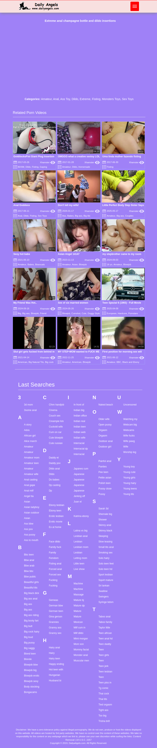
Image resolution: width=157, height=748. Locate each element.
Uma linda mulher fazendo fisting (121, 156)
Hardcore (122, 313)
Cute (84, 313)
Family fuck (55, 547)
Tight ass (103, 710)
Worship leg (129, 452)
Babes (70, 216)
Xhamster (47, 162)
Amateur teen (31, 463)
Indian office (80, 415)
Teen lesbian (105, 671)
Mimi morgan (81, 638)
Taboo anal (105, 616)
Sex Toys (128, 99)
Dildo (75, 99)
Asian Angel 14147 (69, 254)
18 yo (109, 264)
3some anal (30, 410)
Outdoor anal (106, 441)
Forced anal (55, 569)
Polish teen (105, 483)
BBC (119, 362)
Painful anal (105, 461)
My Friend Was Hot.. (25, 302)
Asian (75, 264)
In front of (79, 404)
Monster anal (81, 655)
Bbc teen (29, 554)
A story (28, 424)
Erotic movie (55, 521)
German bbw (56, 605)
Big (19, 313)
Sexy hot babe (21, 254)
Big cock (49, 362)
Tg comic (104, 688)
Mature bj (79, 600)
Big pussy (29, 642)
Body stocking (31, 686)
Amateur (46, 99)
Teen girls (104, 655)
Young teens (130, 488)
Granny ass (55, 627)
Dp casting (55, 485)
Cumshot (75, 313)
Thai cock (104, 693)
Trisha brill (104, 721)
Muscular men (81, 660)
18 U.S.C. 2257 (84, 740)
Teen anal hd (106, 638)
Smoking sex (106, 552)
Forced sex (55, 574)
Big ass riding (31, 615)
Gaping (43, 167)
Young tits (128, 494)
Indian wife (79, 437)
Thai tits (103, 699)
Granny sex (55, 633)
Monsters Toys (111, 99)
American (22, 362)
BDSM (21, 167)
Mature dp (79, 605)
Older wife (104, 419)
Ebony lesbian (56, 505)
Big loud (28, 637)
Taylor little (104, 627)
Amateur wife (31, 474)
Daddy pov (55, 463)
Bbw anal (29, 560)
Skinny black (105, 530)
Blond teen (30, 653)
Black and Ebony (130, 362)
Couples (129, 216)
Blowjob (83, 264)
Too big (103, 715)
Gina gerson (55, 616)
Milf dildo (78, 633)
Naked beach (106, 404)
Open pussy (105, 424)
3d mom (28, 404)
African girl (30, 435)
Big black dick (31, 593)
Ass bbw (28, 523)
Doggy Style (94, 313)
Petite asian (105, 477)
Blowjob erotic (31, 675)
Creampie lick (56, 421)
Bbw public (30, 576)
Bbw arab (29, 565)
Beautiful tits (30, 587)
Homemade (84, 167)
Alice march (30, 441)
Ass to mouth (31, 540)
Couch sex (55, 415)
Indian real (79, 421)
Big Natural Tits (36, 362)
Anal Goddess (21, 205)
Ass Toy (65, 99)
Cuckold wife (56, 426)
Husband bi (55, 680)
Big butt (28, 626)
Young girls (129, 477)
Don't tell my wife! (68, 205)
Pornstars (133, 313)
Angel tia (29, 496)
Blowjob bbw (31, 664)
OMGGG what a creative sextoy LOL (79, 156)
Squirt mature (106, 580)
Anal (56, 99)
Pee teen (103, 472)
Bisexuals (40, 264)
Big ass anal (30, 598)
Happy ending (56, 664)
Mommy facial (81, 649)
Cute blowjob (56, 437)
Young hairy (129, 483)
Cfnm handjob (56, 404)
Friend (43, 313)
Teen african (105, 633)
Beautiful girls (31, 582)
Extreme (85, 99)
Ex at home (55, 527)
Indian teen (80, 426)
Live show (79, 569)
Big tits (87, 216)
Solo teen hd (105, 569)
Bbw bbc (29, 571)
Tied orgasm (105, 704)
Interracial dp (81, 448)
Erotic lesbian (56, 516)
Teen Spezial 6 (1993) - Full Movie (121, 302)
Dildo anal (54, 468)
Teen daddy (105, 644)
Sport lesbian (106, 574)
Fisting (96, 99)
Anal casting (30, 479)
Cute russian (56, 443)
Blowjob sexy (31, 681)
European (112, 313)
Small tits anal (106, 547)
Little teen (79, 563)
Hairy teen (54, 658)
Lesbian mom (81, 547)
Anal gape (29, 485)
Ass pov (28, 529)
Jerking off (79, 496)
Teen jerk (104, 666)
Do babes (54, 479)
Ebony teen (55, 510)
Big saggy (29, 648)
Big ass (78, 216)
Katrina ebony (81, 516)
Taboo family (105, 622)
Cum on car (55, 432)
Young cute (129, 472)
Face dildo (54, 541)
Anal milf (29, 490)
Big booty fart (31, 620)
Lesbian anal (80, 536)
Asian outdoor (31, 512)
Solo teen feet (106, 563)
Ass (64, 216)
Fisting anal (55, 563)
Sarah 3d (104, 508)
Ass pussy (29, 534)
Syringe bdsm (106, 602)
